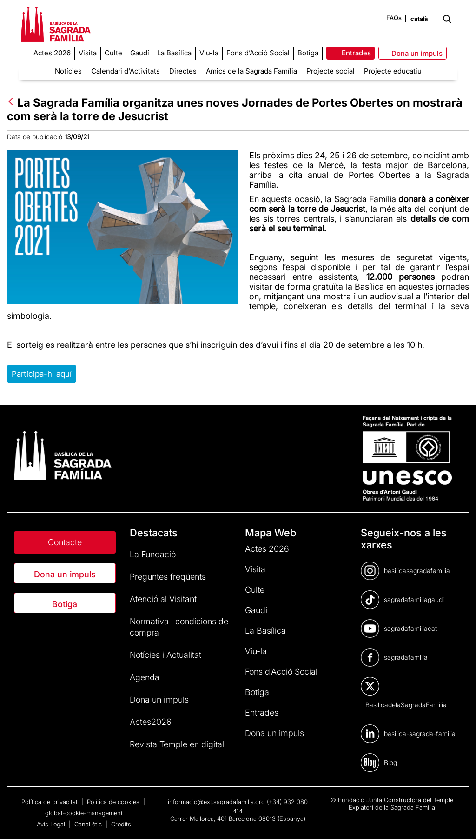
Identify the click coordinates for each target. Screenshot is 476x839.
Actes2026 (151, 722)
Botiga (64, 604)
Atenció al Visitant (163, 599)
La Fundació (153, 554)
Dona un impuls (65, 574)
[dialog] (458, 820)
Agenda (144, 677)
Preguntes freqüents (168, 577)
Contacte (65, 542)
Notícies (68, 71)
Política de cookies (114, 801)
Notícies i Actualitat (165, 655)
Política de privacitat (50, 801)
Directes (183, 71)
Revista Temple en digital (177, 744)
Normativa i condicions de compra (179, 626)
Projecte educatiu (393, 71)
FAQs (394, 17)
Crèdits (121, 824)
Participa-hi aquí (42, 374)
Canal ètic (89, 824)
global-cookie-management (84, 813)
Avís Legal (52, 824)
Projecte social (330, 71)
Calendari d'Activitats (125, 71)
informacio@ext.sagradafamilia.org (216, 801)
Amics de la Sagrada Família (251, 71)
